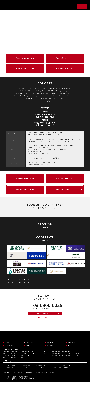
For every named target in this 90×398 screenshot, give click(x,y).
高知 (79, 369)
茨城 (12, 369)
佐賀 (56, 371)
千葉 (25, 369)
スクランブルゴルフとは (27, 381)
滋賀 (53, 367)
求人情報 (51, 387)
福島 (33, 367)
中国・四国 (46, 369)
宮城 (23, 367)
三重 (22, 373)
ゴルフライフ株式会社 (11, 381)
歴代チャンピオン (9, 361)
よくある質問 (50, 361)
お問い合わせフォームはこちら (45, 328)
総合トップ (7, 358)
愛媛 (76, 369)
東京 (28, 369)
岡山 (59, 369)
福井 (22, 371)
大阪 (59, 367)
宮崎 (69, 371)
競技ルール (28, 361)
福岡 (53, 371)
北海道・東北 (6, 367)
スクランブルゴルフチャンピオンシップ (67, 383)
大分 (66, 371)
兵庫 (63, 367)
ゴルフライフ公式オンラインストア (14, 383)
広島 (63, 369)
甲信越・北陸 (6, 371)
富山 (15, 371)
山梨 (25, 371)
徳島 (69, 369)
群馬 (19, 369)
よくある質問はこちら (46, 333)
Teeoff (57, 381)
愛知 (19, 373)
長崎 (59, 371)
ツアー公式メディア (30, 358)
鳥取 (53, 369)
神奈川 (32, 369)
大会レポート (50, 358)
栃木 (15, 369)
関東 (4, 369)
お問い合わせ (71, 361)
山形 (29, 367)
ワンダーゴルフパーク (48, 383)
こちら (60, 146)
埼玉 (22, 369)
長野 (28, 371)
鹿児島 (73, 371)
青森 (16, 367)
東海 (4, 373)
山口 (66, 369)
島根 (56, 369)
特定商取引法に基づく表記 (17, 387)
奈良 (66, 367)
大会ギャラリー (71, 358)
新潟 (12, 371)
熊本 (63, 371)
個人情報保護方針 (29, 387)
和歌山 (69, 367)
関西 (45, 367)
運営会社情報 (6, 387)
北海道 (12, 367)
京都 (56, 367)
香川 (72, 369)
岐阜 (12, 373)
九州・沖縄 (46, 371)
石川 (19, 371)
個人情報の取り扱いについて (41, 387)
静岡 (15, 373)
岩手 (20, 367)
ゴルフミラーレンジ (32, 383)
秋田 (26, 367)
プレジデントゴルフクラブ (71, 381)
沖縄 (77, 371)
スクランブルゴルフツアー (45, 381)
